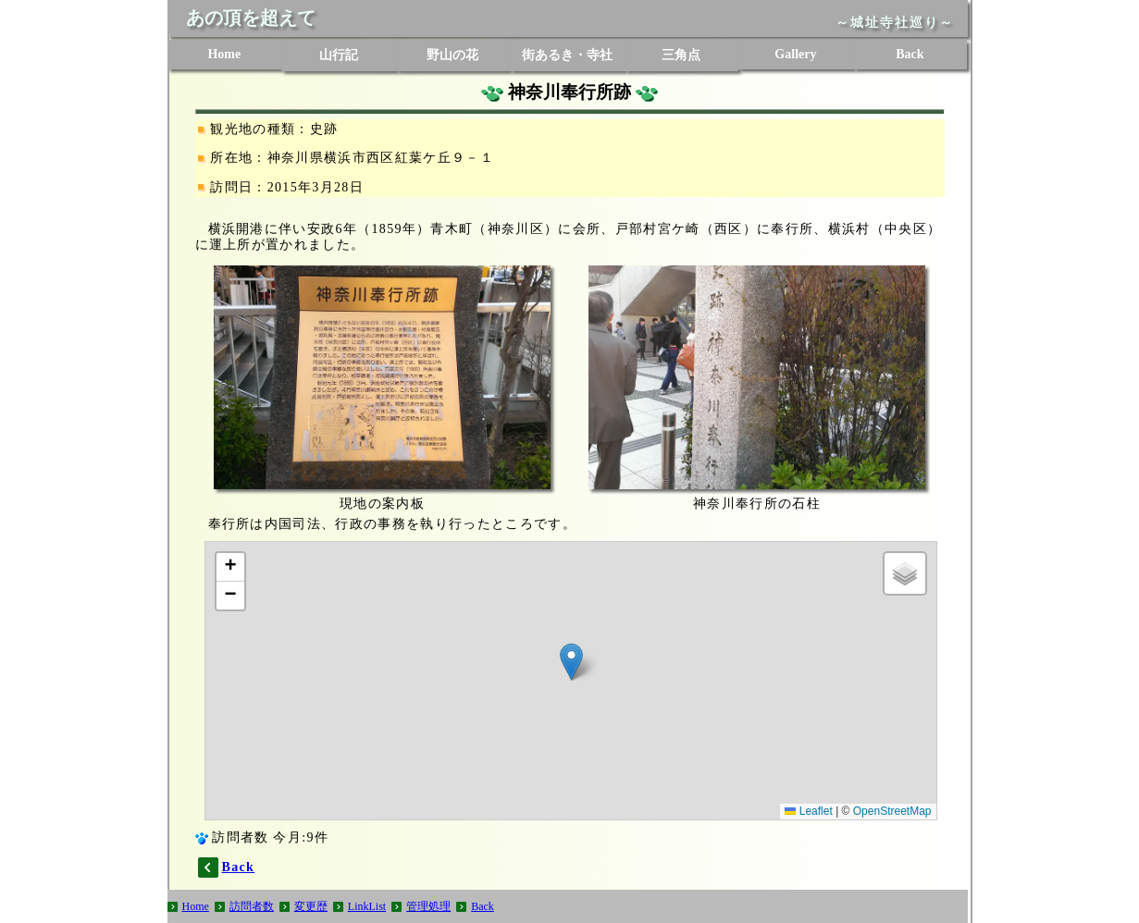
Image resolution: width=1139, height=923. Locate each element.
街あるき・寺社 (567, 55)
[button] (571, 662)
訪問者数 (251, 906)
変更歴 (311, 906)
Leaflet (808, 811)
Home (224, 54)
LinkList (367, 906)
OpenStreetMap (892, 811)
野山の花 (452, 55)
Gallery (795, 54)
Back (909, 54)
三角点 (681, 55)
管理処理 (428, 906)
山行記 (338, 55)
